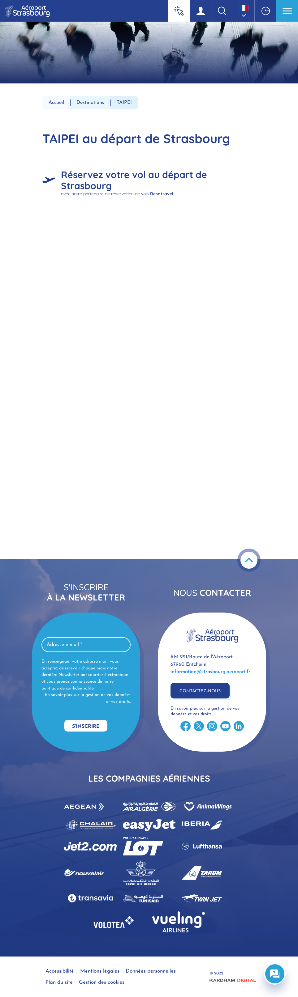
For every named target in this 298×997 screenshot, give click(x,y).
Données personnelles (151, 971)
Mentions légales (99, 971)
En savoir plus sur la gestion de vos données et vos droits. (88, 698)
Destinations (90, 102)
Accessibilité (59, 971)
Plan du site (59, 982)
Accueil (56, 102)
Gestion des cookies (101, 982)
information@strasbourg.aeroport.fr (210, 671)
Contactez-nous (200, 691)
